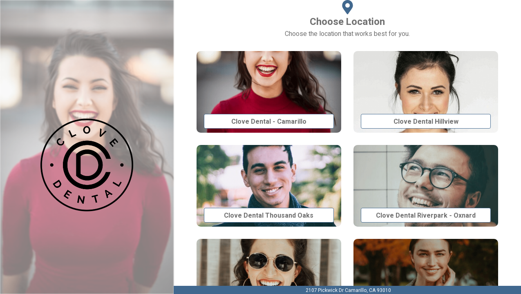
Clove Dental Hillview (426, 121)
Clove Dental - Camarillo (268, 121)
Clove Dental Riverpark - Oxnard (425, 215)
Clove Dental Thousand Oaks (268, 215)
